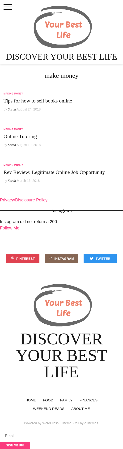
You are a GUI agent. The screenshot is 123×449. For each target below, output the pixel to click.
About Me (80, 409)
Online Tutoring (20, 136)
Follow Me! (10, 228)
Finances (89, 400)
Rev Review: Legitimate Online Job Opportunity (54, 172)
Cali (76, 423)
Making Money (13, 93)
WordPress (50, 423)
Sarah (12, 109)
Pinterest (25, 259)
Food (48, 400)
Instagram (64, 259)
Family (66, 400)
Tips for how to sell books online (38, 101)
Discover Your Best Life (61, 56)
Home (30, 400)
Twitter (103, 259)
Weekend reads (48, 409)
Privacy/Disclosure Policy (23, 200)
